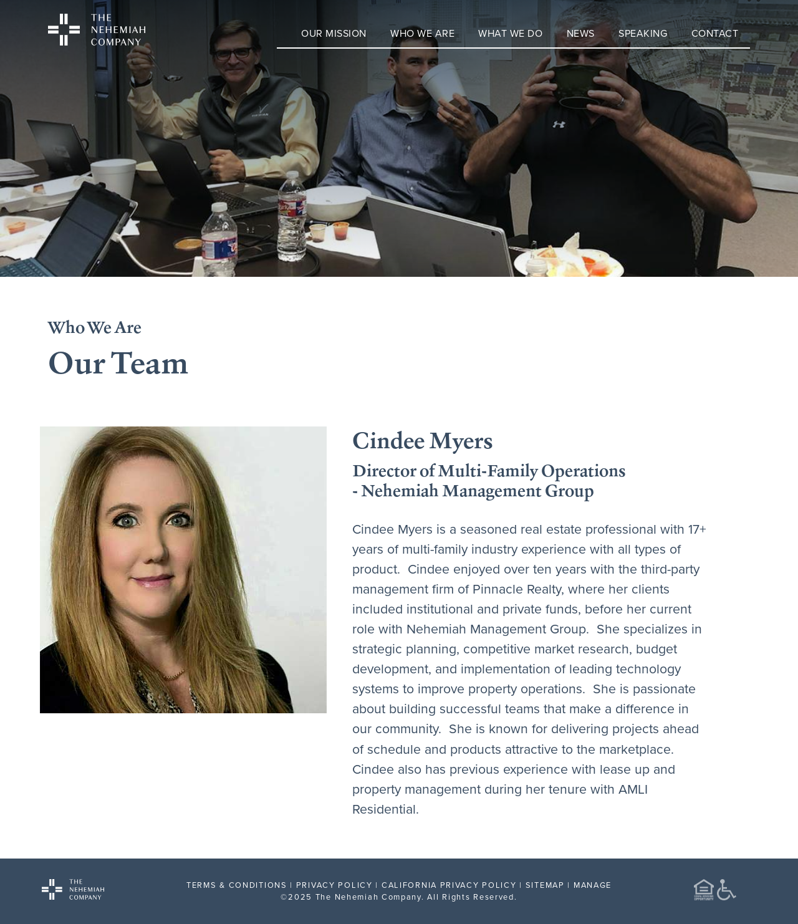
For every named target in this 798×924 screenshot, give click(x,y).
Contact (715, 33)
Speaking (642, 33)
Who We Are (422, 33)
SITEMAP (545, 884)
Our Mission (334, 33)
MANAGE (593, 884)
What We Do (510, 33)
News (581, 33)
